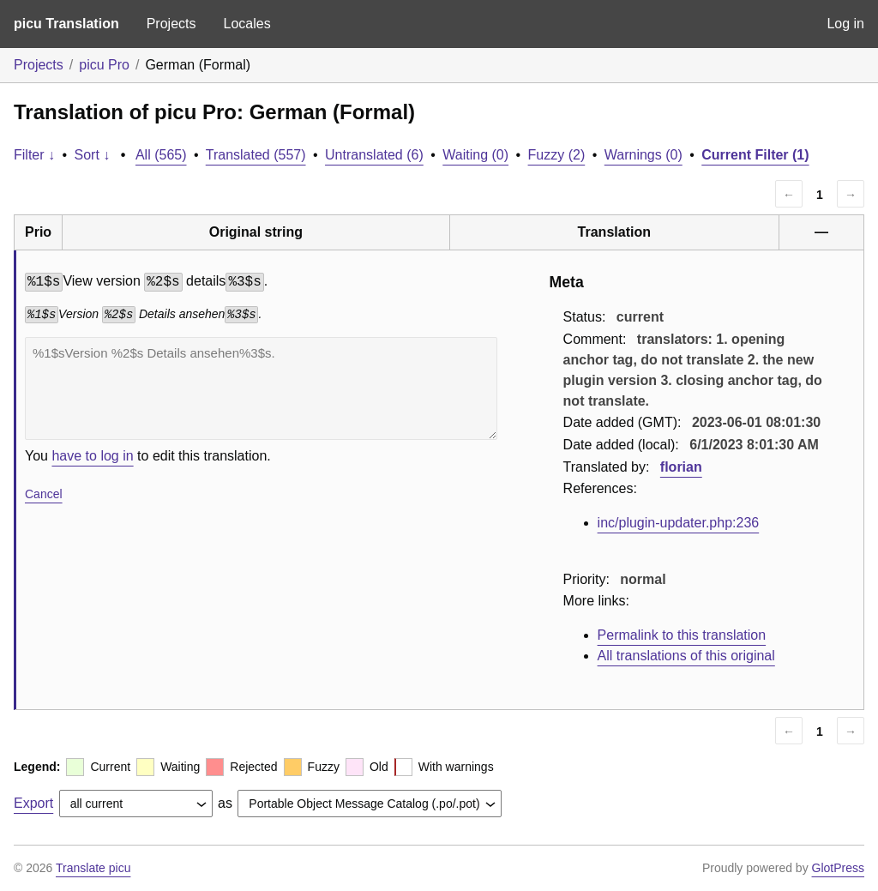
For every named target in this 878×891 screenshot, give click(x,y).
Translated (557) (256, 154)
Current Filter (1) (755, 154)
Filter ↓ (34, 154)
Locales (246, 23)
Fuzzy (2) (557, 154)
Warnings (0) (643, 154)
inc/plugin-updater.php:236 (679, 522)
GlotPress (838, 868)
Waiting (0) (475, 154)
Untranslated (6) (374, 154)
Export (33, 803)
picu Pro (104, 64)
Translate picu (93, 868)
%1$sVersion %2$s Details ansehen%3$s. (261, 388)
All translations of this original (686, 655)
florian (681, 467)
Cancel (44, 494)
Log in (845, 23)
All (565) (161, 154)
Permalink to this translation (682, 635)
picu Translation (66, 23)
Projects (171, 23)
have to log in (92, 456)
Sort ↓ (93, 154)
